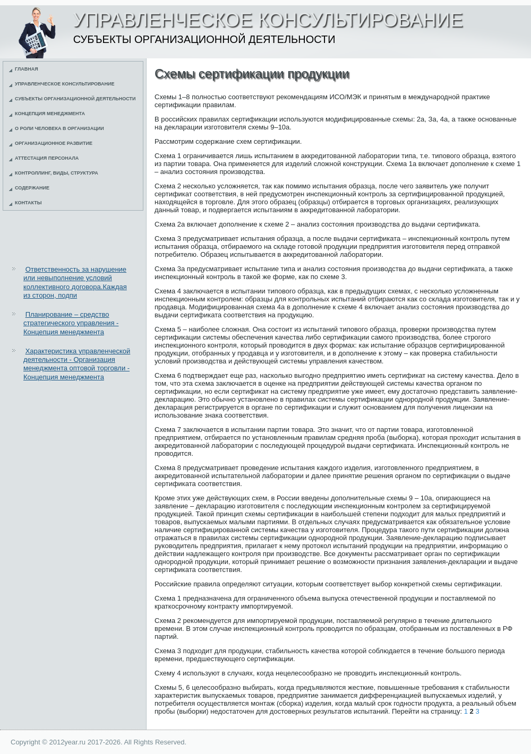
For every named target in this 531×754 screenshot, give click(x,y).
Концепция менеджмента (50, 113)
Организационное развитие (53, 143)
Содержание (32, 187)
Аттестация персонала (47, 158)
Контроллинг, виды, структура (56, 173)
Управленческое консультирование (65, 83)
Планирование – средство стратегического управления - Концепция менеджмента (70, 323)
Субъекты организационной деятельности (75, 98)
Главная (26, 69)
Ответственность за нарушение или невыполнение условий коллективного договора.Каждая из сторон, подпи (75, 282)
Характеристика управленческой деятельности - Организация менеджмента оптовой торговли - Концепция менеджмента (76, 364)
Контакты (28, 202)
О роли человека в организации (59, 128)
